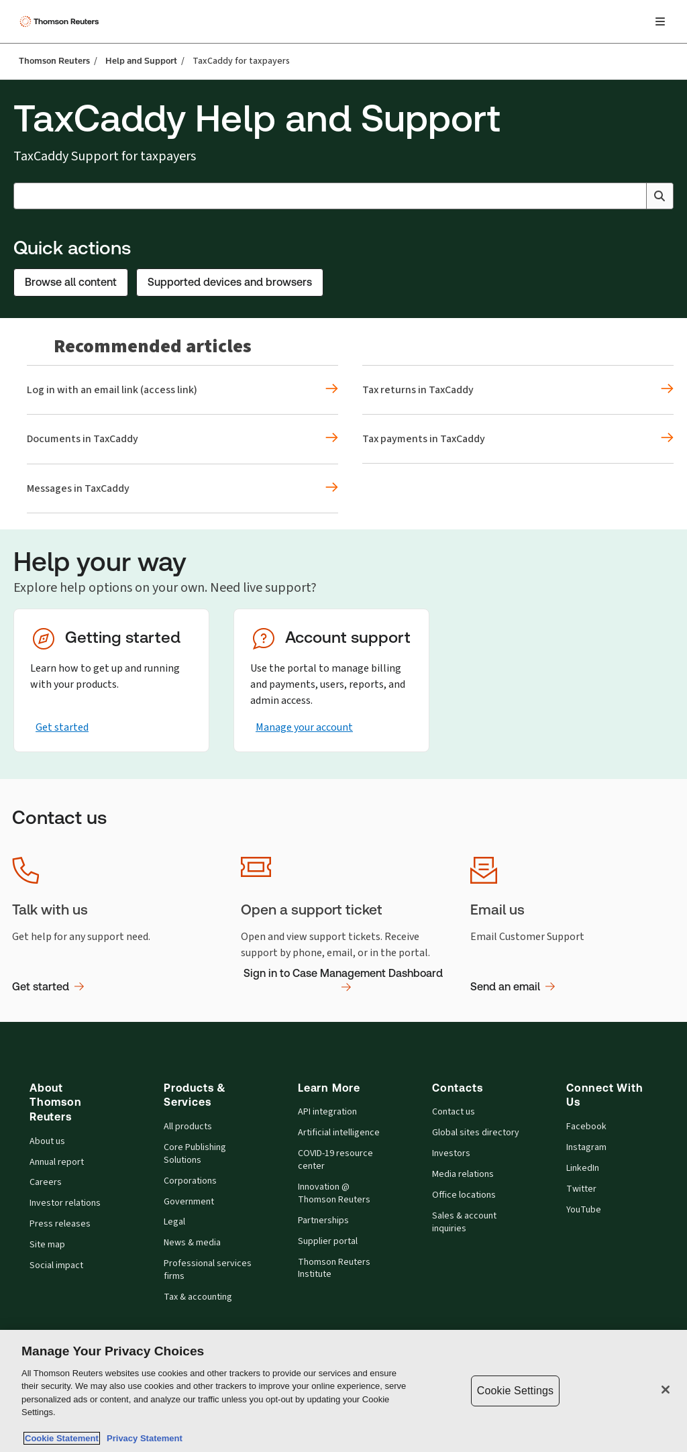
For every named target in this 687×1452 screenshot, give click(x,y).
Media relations (463, 1174)
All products (188, 1127)
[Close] (665, 1389)
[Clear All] (633, 196)
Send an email (512, 986)
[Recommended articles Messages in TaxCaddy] (182, 488)
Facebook (586, 1127)
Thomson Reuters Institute (334, 1268)
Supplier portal (328, 1241)
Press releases (60, 1224)
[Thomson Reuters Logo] (61, 21)
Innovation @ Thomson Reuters (334, 1193)
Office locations (464, 1195)
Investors (451, 1153)
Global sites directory (475, 1133)
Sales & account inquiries (464, 1222)
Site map (47, 1245)
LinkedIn (582, 1168)
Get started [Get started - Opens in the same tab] (62, 727)
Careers (46, 1182)
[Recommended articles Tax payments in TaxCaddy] (518, 439)
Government (189, 1202)
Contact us (453, 1112)
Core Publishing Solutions (195, 1153)
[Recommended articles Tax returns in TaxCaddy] (518, 390)
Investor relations (65, 1203)
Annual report (57, 1162)
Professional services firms (208, 1269)
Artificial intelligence (339, 1133)
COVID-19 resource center (335, 1159)
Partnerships (323, 1220)
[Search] (659, 196)
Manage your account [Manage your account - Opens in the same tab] (304, 727)
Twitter (581, 1189)
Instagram (586, 1147)
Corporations (190, 1181)
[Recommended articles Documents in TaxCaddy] (182, 439)
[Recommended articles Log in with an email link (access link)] (182, 390)
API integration (327, 1112)
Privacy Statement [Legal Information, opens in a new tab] (142, 1438)
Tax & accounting (198, 1297)
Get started (48, 986)
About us (47, 1141)
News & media (192, 1243)
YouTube (583, 1210)
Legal (174, 1222)
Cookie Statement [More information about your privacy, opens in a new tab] (62, 1438)
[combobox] (343, 196)
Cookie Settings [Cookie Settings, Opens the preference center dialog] (515, 1390)
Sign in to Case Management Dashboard (343, 980)
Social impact (56, 1265)
